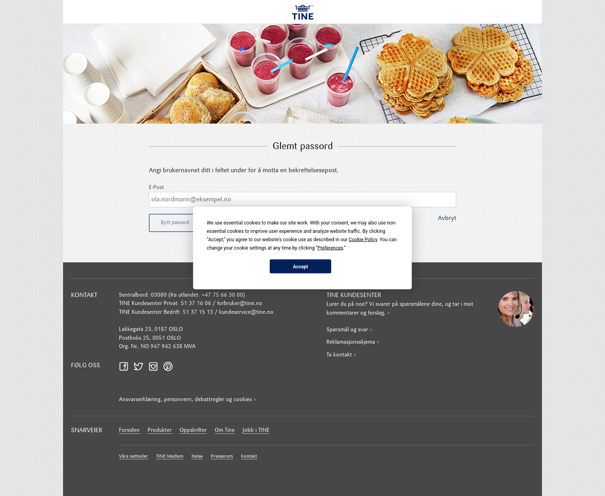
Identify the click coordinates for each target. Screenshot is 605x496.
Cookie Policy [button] (363, 239)
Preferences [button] (330, 248)
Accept (300, 266)
